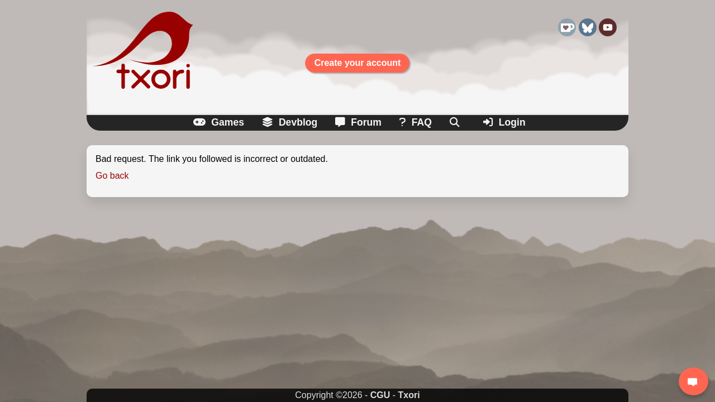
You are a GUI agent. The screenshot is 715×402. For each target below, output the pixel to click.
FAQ (415, 122)
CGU (380, 395)
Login (504, 122)
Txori (409, 395)
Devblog (289, 122)
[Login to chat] (693, 381)
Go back (112, 175)
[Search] (455, 122)
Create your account (357, 63)
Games (218, 122)
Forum (358, 122)
